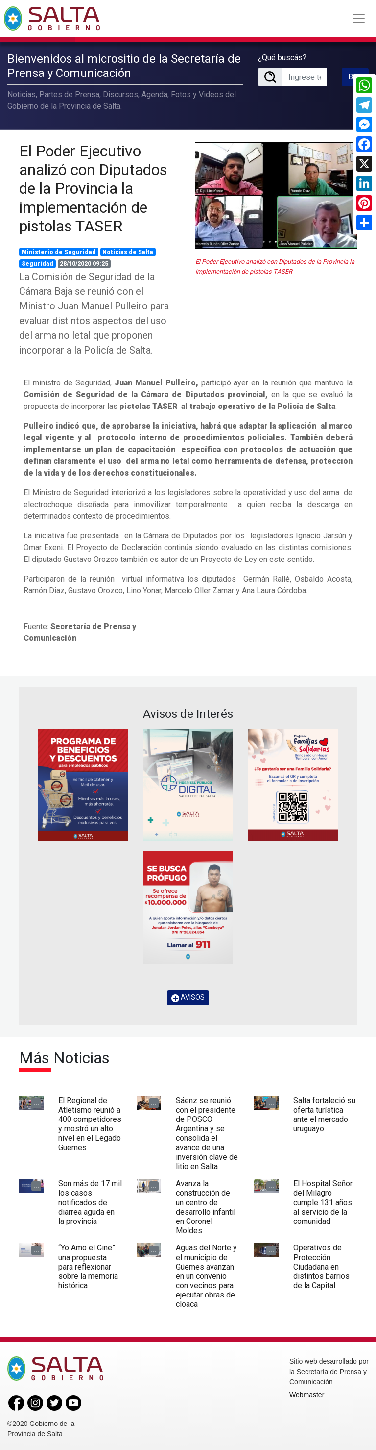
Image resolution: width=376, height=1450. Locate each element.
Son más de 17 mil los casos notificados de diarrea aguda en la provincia (90, 1201)
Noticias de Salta (127, 251)
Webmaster (306, 1394)
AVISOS (188, 997)
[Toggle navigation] (359, 18)
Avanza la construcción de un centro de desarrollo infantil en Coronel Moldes (205, 1206)
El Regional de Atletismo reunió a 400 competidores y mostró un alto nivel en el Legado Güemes (89, 1123)
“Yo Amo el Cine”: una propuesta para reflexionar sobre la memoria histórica (88, 1266)
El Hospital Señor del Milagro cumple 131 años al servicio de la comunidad (322, 1201)
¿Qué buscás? (282, 57)
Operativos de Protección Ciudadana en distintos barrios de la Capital (321, 1266)
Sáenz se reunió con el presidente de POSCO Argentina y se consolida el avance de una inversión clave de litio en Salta (207, 1132)
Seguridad (37, 262)
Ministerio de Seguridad (59, 251)
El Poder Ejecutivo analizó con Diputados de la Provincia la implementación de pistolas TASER (93, 188)
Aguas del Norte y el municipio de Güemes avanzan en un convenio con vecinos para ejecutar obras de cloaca (206, 1275)
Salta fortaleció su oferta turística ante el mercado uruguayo (324, 1114)
